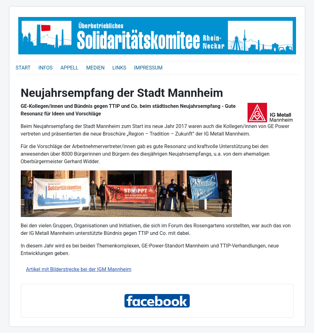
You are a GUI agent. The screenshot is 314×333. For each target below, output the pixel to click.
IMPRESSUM (148, 68)
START (23, 68)
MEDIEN (95, 68)
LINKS (119, 68)
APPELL (69, 68)
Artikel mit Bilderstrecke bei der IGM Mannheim (78, 269)
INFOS (45, 68)
